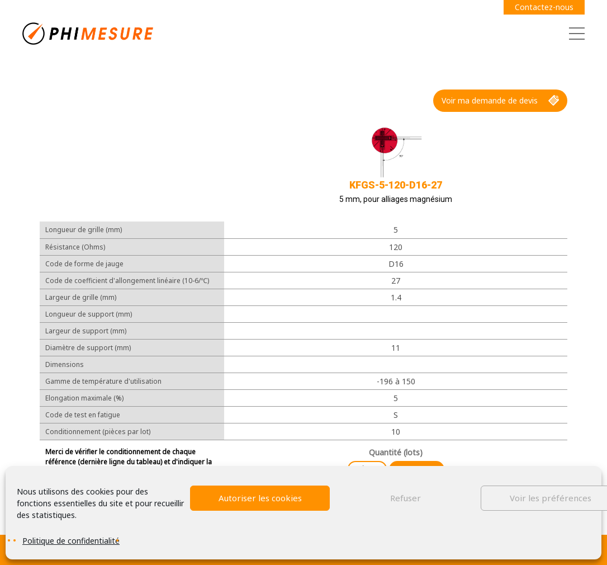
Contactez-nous (544, 7)
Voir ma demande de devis (500, 100)
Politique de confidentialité (71, 540)
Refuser (405, 497)
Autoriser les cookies (260, 497)
